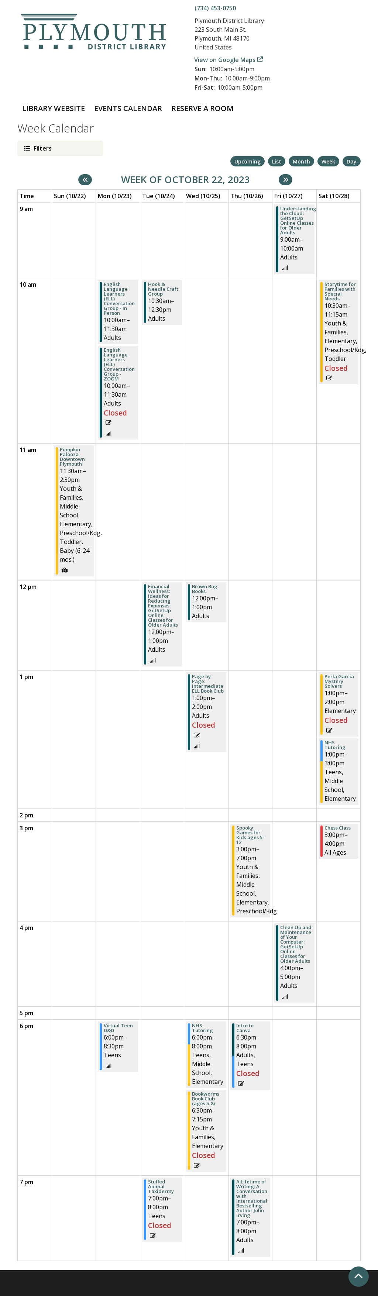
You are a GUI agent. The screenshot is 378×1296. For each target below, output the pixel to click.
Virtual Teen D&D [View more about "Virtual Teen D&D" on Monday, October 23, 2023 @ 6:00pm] (118, 1028)
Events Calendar (128, 108)
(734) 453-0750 (215, 8)
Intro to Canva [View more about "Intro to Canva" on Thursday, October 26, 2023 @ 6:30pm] (245, 1028)
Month (301, 161)
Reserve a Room (202, 108)
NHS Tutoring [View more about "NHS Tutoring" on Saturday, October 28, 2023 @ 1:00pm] (335, 745)
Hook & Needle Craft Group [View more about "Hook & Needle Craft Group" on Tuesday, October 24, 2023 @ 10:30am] (163, 289)
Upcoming (247, 161)
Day (352, 161)
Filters (42, 148)
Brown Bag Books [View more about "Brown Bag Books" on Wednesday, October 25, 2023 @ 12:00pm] (204, 589)
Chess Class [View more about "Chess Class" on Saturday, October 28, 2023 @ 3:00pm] (337, 827)
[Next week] (285, 179)
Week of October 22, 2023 (185, 179)
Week (328, 161)
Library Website (53, 108)
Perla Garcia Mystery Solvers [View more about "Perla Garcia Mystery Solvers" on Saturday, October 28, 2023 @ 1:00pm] (339, 681)
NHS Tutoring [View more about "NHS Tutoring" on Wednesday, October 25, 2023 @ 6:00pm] (202, 1028)
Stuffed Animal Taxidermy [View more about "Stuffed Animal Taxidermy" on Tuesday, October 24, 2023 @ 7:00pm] (161, 1186)
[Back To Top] (358, 1276)
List (276, 161)
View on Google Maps (225, 60)
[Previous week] (85, 179)
